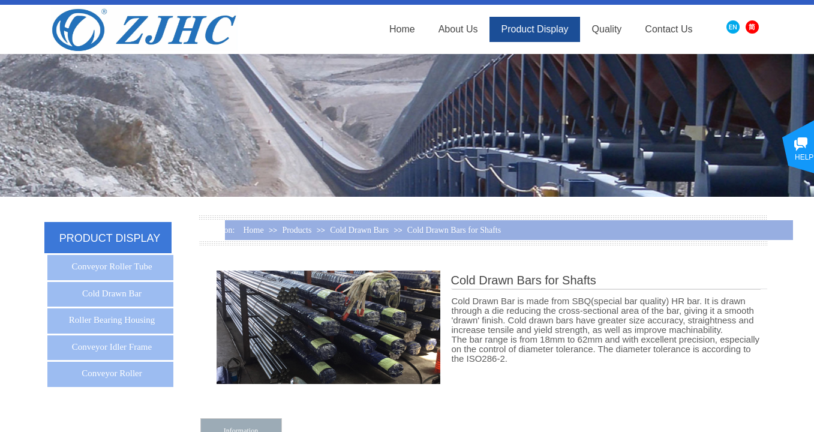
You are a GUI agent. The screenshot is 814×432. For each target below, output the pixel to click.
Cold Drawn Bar (112, 293)
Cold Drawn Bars (359, 230)
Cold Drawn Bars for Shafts (454, 230)
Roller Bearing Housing (112, 320)
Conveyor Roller (112, 373)
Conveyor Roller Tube (111, 266)
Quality (607, 29)
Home (402, 29)
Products (296, 230)
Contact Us (668, 29)
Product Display (535, 29)
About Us (458, 29)
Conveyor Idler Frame (112, 347)
